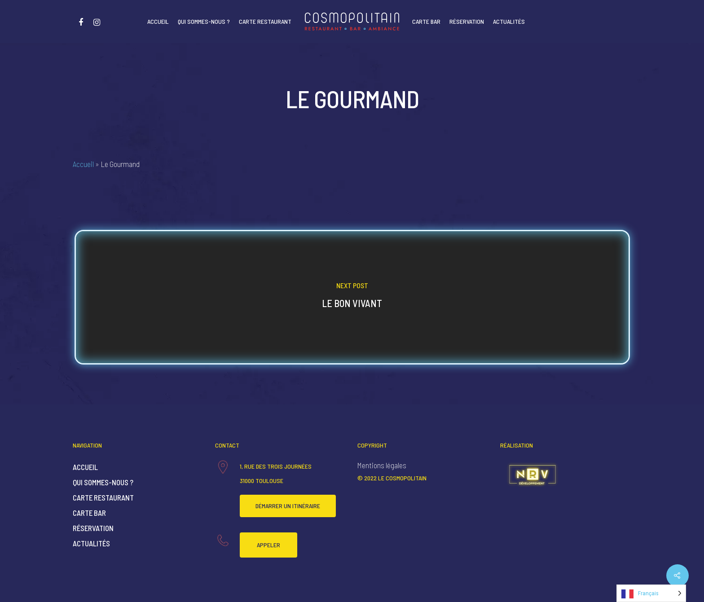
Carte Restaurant (265, 21)
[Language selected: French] (651, 593)
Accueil (158, 21)
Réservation (466, 21)
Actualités (509, 21)
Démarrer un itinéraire (287, 506)
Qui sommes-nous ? (204, 21)
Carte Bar (426, 21)
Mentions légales (381, 465)
